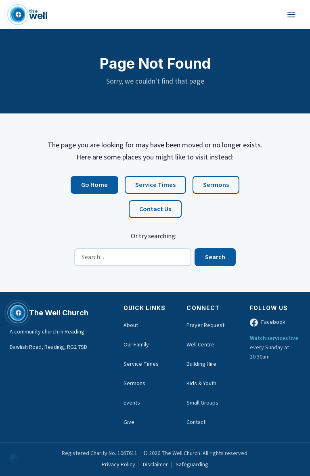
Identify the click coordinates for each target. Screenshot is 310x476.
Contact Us (155, 209)
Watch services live (274, 338)
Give (129, 422)
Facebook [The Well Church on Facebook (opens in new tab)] (267, 322)
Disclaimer (155, 465)
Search (215, 257)
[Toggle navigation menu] (291, 14)
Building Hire (201, 364)
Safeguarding (192, 465)
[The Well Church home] (29, 14)
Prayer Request (205, 325)
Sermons (216, 184)
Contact (195, 422)
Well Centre (200, 345)
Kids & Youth (201, 384)
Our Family (136, 345)
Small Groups (202, 403)
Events (132, 403)
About (131, 325)
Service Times (155, 184)
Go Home (94, 184)
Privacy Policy (118, 465)
